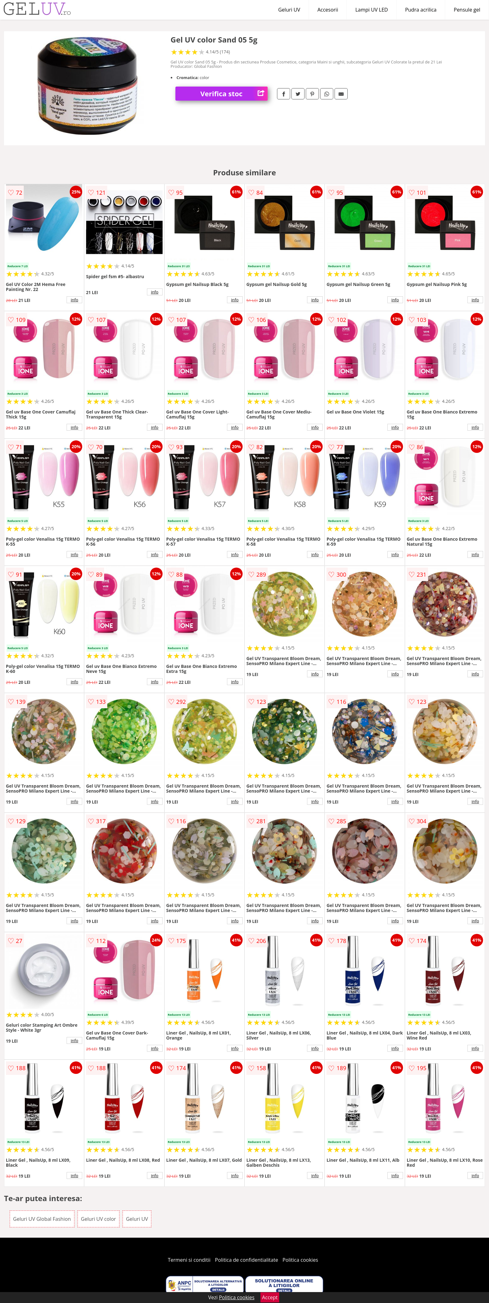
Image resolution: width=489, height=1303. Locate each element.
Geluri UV (289, 9)
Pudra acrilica (421, 9)
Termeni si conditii (189, 1259)
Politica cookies (300, 1259)
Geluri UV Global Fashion (42, 1218)
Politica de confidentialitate (246, 1259)
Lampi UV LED (371, 9)
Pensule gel (467, 9)
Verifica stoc (234, 94)
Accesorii (327, 9)
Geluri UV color (98, 1218)
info (74, 300)
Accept (270, 1297)
